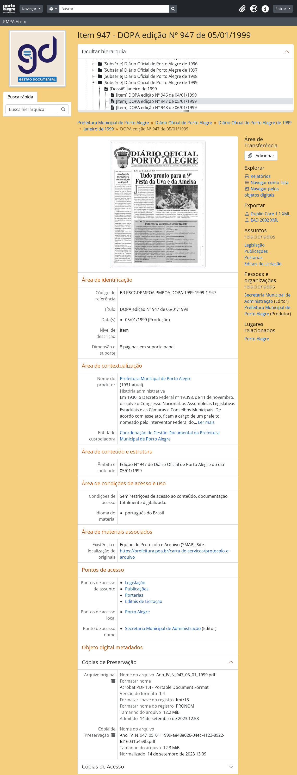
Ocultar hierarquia (104, 51)
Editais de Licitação (143, 601)
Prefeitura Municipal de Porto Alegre (113, 122)
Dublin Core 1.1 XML (267, 214)
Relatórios (257, 176)
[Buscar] (114, 9)
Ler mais (206, 422)
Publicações (136, 589)
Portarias (134, 595)
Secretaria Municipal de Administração (163, 628)
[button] (242, 9)
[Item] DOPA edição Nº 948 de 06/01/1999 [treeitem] (153, 107)
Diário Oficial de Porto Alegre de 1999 (255, 122)
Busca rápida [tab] (20, 97)
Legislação (135, 582)
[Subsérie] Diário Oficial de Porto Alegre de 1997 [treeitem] (147, 70)
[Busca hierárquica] (31, 109)
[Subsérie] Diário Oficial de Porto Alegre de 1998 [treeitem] (147, 76)
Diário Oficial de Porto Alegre (183, 122)
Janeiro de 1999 (99, 129)
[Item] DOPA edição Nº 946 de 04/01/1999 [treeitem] (153, 95)
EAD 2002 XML (261, 220)
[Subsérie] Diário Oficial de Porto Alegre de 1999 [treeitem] (147, 82)
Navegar (30, 8)
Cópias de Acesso (103, 766)
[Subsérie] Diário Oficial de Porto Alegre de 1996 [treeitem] (147, 64)
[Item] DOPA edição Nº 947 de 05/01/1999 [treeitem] (153, 101)
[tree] (186, 85)
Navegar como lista (266, 182)
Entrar (281, 8)
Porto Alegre (137, 612)
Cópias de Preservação (109, 662)
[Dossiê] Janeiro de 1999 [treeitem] (130, 89)
